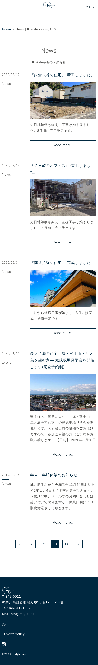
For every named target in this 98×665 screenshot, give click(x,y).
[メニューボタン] (90, 6)
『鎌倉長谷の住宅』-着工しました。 (62, 75)
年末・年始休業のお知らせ (53, 475)
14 (66, 544)
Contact (8, 625)
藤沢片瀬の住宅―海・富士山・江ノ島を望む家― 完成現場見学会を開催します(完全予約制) (62, 360)
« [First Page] (20, 544)
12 (43, 544)
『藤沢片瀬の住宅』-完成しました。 (62, 263)
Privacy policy (13, 634)
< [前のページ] (31, 544)
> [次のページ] (78, 544)
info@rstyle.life (22, 614)
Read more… (63, 145)
